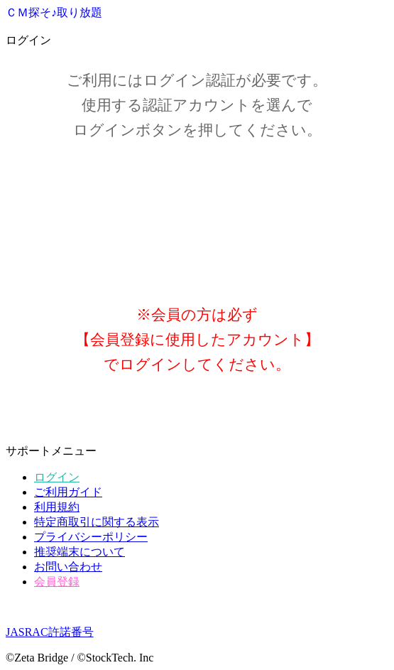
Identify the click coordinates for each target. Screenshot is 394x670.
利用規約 (57, 507)
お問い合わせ (68, 567)
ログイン (57, 477)
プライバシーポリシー (91, 537)
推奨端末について (79, 552)
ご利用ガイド (68, 492)
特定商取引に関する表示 (96, 522)
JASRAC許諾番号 (50, 632)
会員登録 (57, 582)
